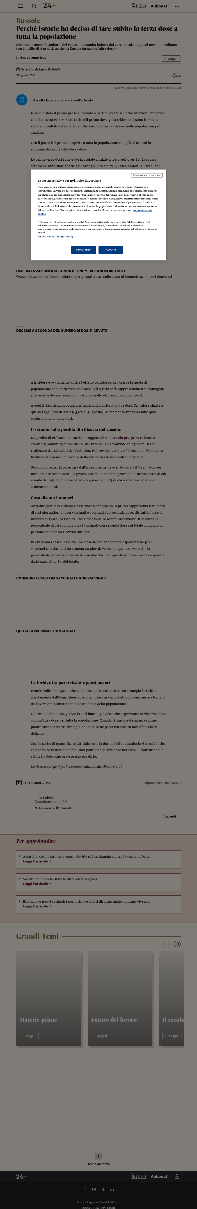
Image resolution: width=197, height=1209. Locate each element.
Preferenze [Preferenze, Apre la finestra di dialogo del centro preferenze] (83, 249)
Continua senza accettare (147, 175)
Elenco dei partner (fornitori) (55, 236)
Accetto (111, 249)
